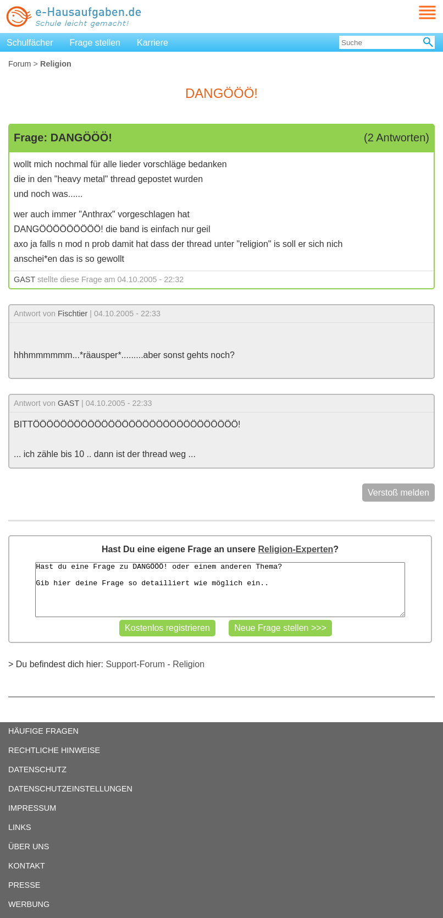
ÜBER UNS (28, 846)
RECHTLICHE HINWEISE (54, 750)
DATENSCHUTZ (37, 769)
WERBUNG (28, 904)
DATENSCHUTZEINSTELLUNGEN (70, 788)
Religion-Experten (295, 549)
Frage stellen (95, 42)
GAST (24, 279)
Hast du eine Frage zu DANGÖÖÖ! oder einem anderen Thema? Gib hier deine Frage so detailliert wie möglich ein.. (220, 589)
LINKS (19, 827)
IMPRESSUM (32, 808)
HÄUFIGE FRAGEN (43, 731)
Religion (188, 664)
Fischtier (72, 313)
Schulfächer (30, 42)
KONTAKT (26, 865)
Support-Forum (135, 664)
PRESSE (24, 885)
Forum (19, 63)
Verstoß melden (398, 492)
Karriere (152, 42)
